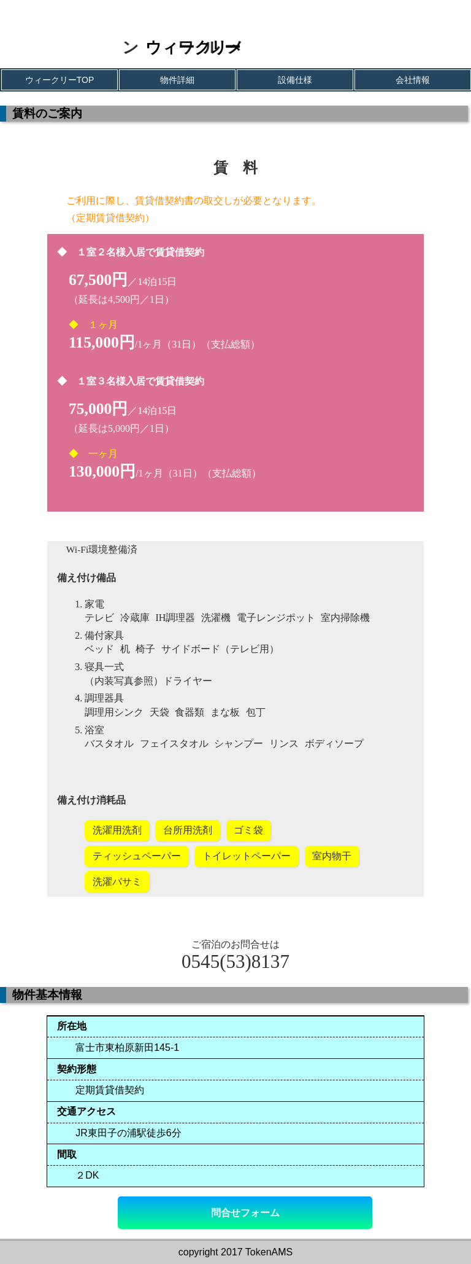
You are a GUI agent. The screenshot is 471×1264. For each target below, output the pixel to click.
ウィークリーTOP (59, 80)
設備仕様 (295, 80)
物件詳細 (177, 80)
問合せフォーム (245, 1212)
